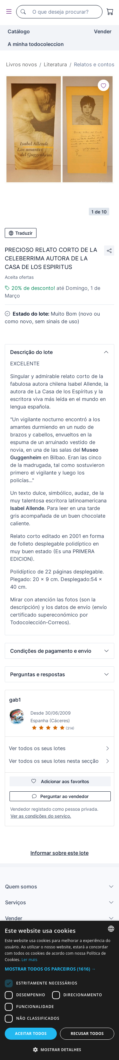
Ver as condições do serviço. (40, 816)
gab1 (15, 700)
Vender (102, 31)
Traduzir (20, 233)
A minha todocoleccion (36, 44)
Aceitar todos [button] (31, 1033)
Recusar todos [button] (87, 1033)
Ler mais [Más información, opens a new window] (29, 959)
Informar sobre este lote (59, 853)
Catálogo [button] (19, 31)
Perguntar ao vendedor (60, 796)
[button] (59, 352)
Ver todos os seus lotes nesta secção (59, 761)
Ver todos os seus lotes (59, 748)
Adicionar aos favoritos (60, 781)
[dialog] (59, 990)
